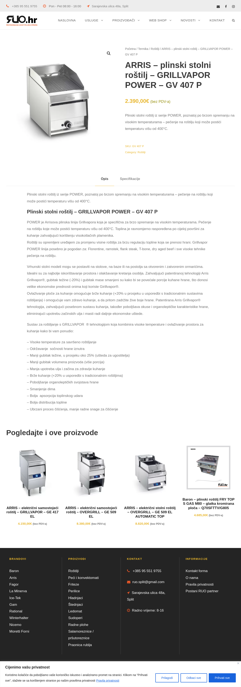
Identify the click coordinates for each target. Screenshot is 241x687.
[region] (120, 674)
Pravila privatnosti (107, 680)
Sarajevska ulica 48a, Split (107, 6)
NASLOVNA (67, 20)
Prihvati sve (222, 678)
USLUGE (91, 20)
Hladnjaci (75, 598)
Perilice (74, 591)
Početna (130, 48)
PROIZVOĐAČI (123, 20)
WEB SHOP (158, 20)
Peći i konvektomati (83, 578)
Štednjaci (75, 605)
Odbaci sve (194, 678)
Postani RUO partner (202, 591)
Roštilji (155, 48)
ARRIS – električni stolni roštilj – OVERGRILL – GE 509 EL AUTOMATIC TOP (150, 512)
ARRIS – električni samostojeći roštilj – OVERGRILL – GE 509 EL (91, 512)
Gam (13, 605)
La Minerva (18, 591)
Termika (143, 48)
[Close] (238, 663)
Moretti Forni (19, 631)
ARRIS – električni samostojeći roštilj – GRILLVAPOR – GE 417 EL (32, 512)
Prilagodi (167, 678)
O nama (192, 578)
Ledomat (75, 611)
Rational (15, 611)
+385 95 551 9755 (21, 6)
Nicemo (15, 625)
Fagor (14, 584)
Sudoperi (75, 618)
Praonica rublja (80, 645)
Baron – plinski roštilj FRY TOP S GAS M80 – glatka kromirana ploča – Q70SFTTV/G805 (209, 503)
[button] (108, 53)
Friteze (73, 584)
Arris (13, 578)
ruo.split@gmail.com (145, 582)
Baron (14, 571)
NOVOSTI (188, 20)
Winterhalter (18, 618)
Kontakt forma (197, 571)
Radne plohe (78, 625)
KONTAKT (217, 20)
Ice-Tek (15, 598)
